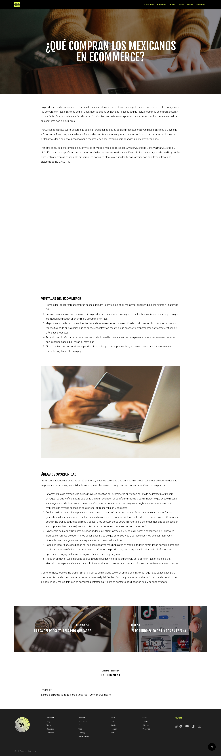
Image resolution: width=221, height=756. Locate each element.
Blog (48, 722)
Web (80, 729)
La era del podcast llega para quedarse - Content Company (76, 694)
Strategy (81, 733)
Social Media (83, 736)
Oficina (145, 722)
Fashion (114, 729)
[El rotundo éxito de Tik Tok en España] (159, 629)
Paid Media (82, 722)
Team (48, 725)
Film (80, 725)
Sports (113, 725)
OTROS (145, 718)
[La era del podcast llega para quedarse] (62, 629)
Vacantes (146, 729)
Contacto (50, 733)
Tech (112, 733)
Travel (113, 722)
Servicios (50, 729)
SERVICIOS (82, 718)
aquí (144, 581)
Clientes (146, 725)
